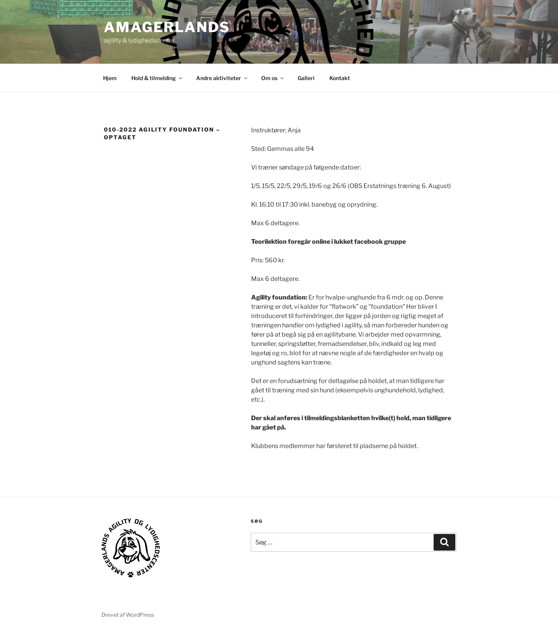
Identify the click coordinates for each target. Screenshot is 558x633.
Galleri (306, 78)
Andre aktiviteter (222, 78)
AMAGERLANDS (167, 27)
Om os (273, 78)
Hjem (110, 78)
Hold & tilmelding (157, 78)
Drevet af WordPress (128, 614)
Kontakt (339, 78)
